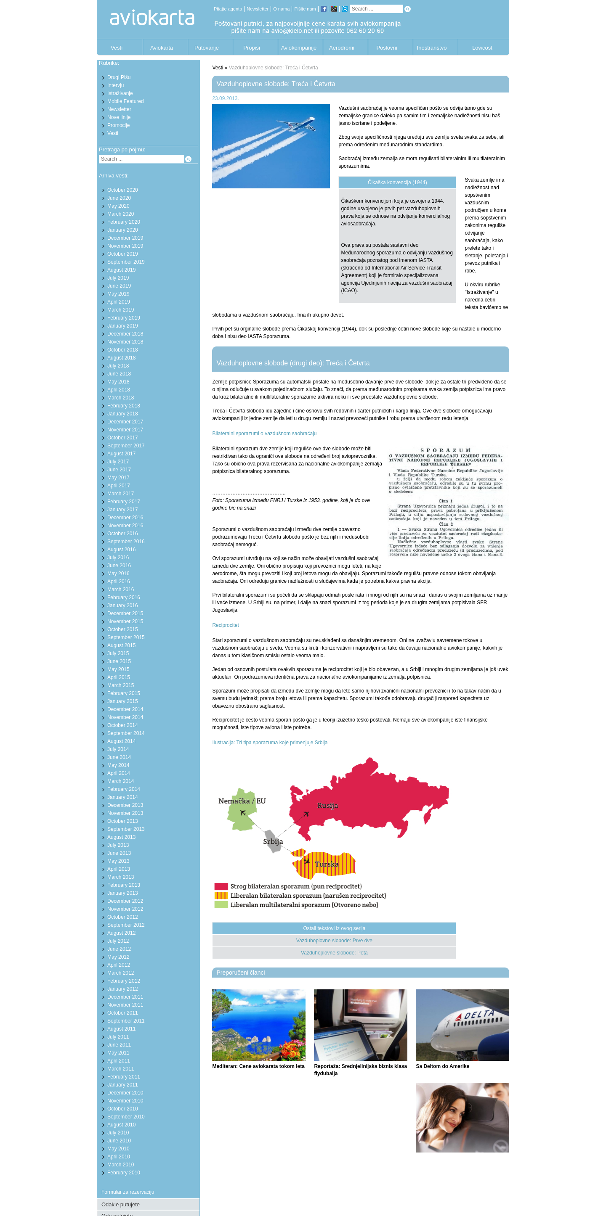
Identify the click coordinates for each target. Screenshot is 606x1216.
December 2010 (125, 1093)
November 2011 (125, 1005)
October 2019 (122, 254)
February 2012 (123, 981)
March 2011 (120, 1069)
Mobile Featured (125, 101)
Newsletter (257, 8)
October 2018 (122, 350)
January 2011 (122, 1085)
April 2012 (118, 965)
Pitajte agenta (228, 8)
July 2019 (118, 278)
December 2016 (125, 518)
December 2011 (125, 997)
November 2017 (125, 430)
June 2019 (119, 286)
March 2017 (120, 494)
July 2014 (118, 749)
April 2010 (118, 1157)
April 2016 (118, 581)
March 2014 (120, 781)
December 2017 (125, 422)
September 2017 (126, 446)
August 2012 (121, 933)
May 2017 (118, 478)
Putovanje (206, 48)
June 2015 (119, 661)
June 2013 (119, 853)
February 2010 (123, 1173)
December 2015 (125, 613)
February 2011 (123, 1077)
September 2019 (126, 262)
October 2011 (122, 1013)
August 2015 (121, 645)
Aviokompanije (296, 48)
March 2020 (120, 214)
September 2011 (126, 1021)
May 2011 (118, 1053)
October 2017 (122, 438)
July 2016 (118, 557)
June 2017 (119, 470)
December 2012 (125, 901)
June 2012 (119, 949)
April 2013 (118, 869)
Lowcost (482, 48)
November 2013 (125, 813)
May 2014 (118, 765)
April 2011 (118, 1061)
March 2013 (120, 877)
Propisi (251, 48)
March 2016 (120, 589)
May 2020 (118, 206)
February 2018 (123, 406)
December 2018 (125, 334)
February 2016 (123, 597)
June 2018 (119, 374)
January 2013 (122, 893)
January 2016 (122, 605)
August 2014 (121, 741)
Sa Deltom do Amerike (442, 1066)
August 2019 (121, 270)
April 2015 (118, 677)
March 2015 (120, 685)
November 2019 (125, 246)
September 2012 (126, 925)
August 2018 (121, 358)
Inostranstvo (432, 48)
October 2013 (122, 821)
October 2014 (122, 725)
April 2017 (118, 486)
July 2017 (118, 462)
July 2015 (118, 653)
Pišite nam (305, 8)
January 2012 (122, 989)
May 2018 (118, 382)
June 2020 (119, 198)
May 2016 (118, 573)
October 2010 (122, 1109)
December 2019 (125, 238)
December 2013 (125, 805)
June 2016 (119, 565)
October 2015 (122, 629)
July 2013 (118, 845)
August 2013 (121, 837)
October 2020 (122, 190)
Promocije (118, 125)
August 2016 (121, 549)
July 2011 (118, 1037)
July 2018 (118, 366)
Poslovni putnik (386, 50)
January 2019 (122, 326)
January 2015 (122, 701)
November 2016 (125, 526)
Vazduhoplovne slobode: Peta (334, 953)
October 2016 (122, 534)
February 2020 (123, 222)
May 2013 (118, 861)
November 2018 (125, 342)
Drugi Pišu (118, 77)
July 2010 (118, 1133)
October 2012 (122, 917)
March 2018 (120, 398)
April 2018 (118, 390)
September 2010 (126, 1117)
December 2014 (125, 709)
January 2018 (122, 414)
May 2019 (118, 294)
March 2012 (120, 973)
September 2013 (126, 829)
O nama (281, 8)
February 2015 (123, 693)
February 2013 (123, 885)
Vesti (116, 48)
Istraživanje (120, 93)
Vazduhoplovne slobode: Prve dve (334, 941)
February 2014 (123, 789)
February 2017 (123, 502)
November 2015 (125, 621)
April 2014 (118, 773)
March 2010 (120, 1165)
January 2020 (122, 230)
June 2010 (119, 1141)
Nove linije (118, 117)
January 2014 (122, 797)
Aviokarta (161, 48)
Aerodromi (341, 48)
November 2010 (125, 1101)
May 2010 (118, 1149)
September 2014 (126, 733)
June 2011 (119, 1045)
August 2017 (121, 454)
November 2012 (125, 909)
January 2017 (122, 510)
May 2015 (118, 669)
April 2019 (118, 302)
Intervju (115, 85)
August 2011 (121, 1029)
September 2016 (126, 542)
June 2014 (119, 757)
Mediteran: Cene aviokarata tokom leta (258, 1066)
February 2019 (123, 318)
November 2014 (125, 717)
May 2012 (118, 957)
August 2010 (121, 1125)
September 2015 (126, 637)
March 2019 (120, 310)
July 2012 (118, 941)
